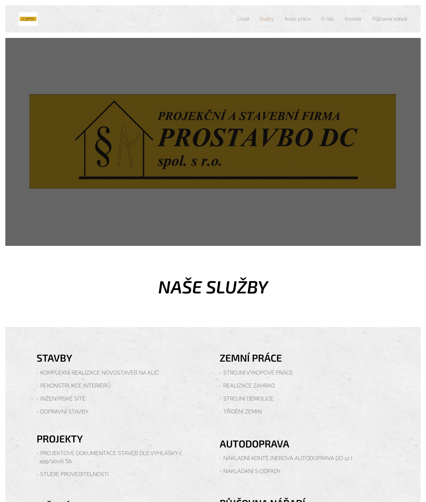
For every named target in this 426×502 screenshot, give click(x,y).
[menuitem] (233, 19)
